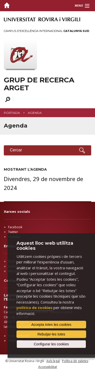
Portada (12, 113)
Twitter (13, 232)
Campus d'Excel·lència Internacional (46, 31)
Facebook (15, 227)
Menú (79, 5)
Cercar (7, 99)
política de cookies (34, 307)
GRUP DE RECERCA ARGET (39, 84)
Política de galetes (75, 361)
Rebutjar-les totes (51, 334)
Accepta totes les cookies (51, 325)
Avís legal (53, 361)
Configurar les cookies (51, 344)
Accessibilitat (47, 367)
